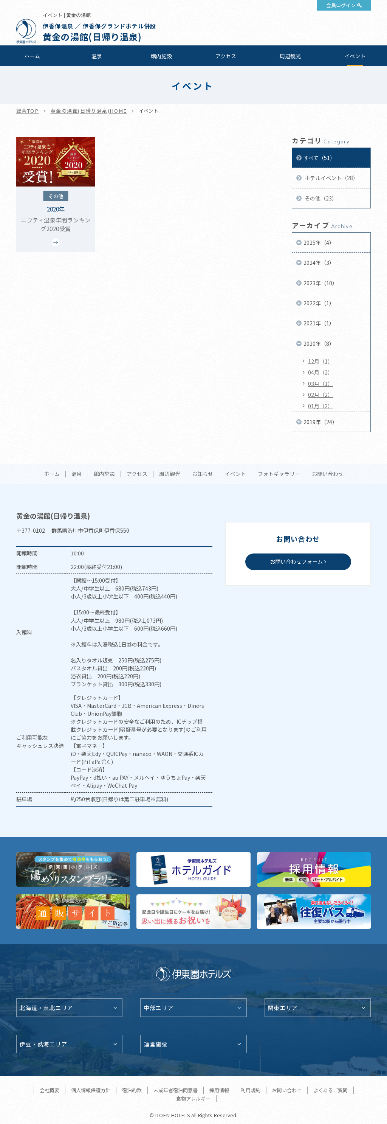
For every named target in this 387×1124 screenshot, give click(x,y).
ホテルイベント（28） (330, 178)
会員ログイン (341, 5)
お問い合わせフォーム (296, 561)
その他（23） (320, 198)
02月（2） (320, 394)
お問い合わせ (328, 474)
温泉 (96, 56)
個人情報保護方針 (90, 1090)
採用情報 (219, 1090)
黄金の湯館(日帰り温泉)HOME (89, 110)
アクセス (225, 56)
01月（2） (320, 406)
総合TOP (27, 110)
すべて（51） (319, 158)
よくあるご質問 (330, 1090)
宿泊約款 (132, 1090)
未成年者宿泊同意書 (175, 1090)
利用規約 (250, 1090)
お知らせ (202, 474)
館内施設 (161, 56)
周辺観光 (290, 56)
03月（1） (320, 383)
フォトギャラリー (279, 474)
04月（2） (320, 372)
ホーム (32, 56)
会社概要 (49, 1090)
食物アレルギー (193, 1098)
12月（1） (320, 361)
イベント (354, 56)
